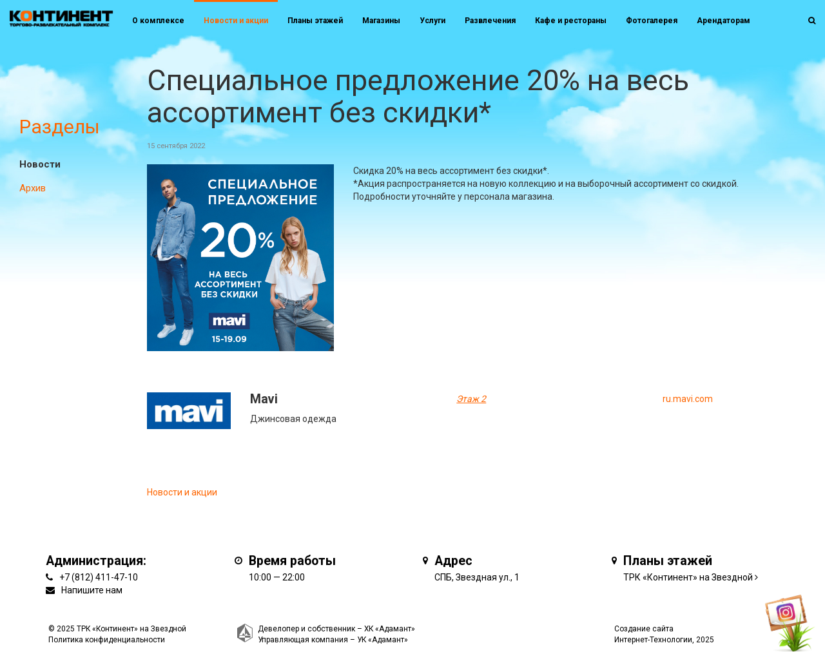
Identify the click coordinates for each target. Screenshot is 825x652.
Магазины (381, 20)
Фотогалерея (651, 20)
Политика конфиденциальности (106, 639)
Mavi (264, 399)
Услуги (432, 20)
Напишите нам (91, 590)
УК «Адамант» (382, 639)
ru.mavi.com (688, 399)
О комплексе (158, 20)
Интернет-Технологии (653, 639)
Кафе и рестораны (571, 20)
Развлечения (490, 20)
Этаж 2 (471, 399)
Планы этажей (315, 20)
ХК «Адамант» (389, 628)
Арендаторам (723, 20)
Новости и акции (236, 20)
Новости (40, 164)
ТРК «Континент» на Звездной (688, 577)
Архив (32, 188)
